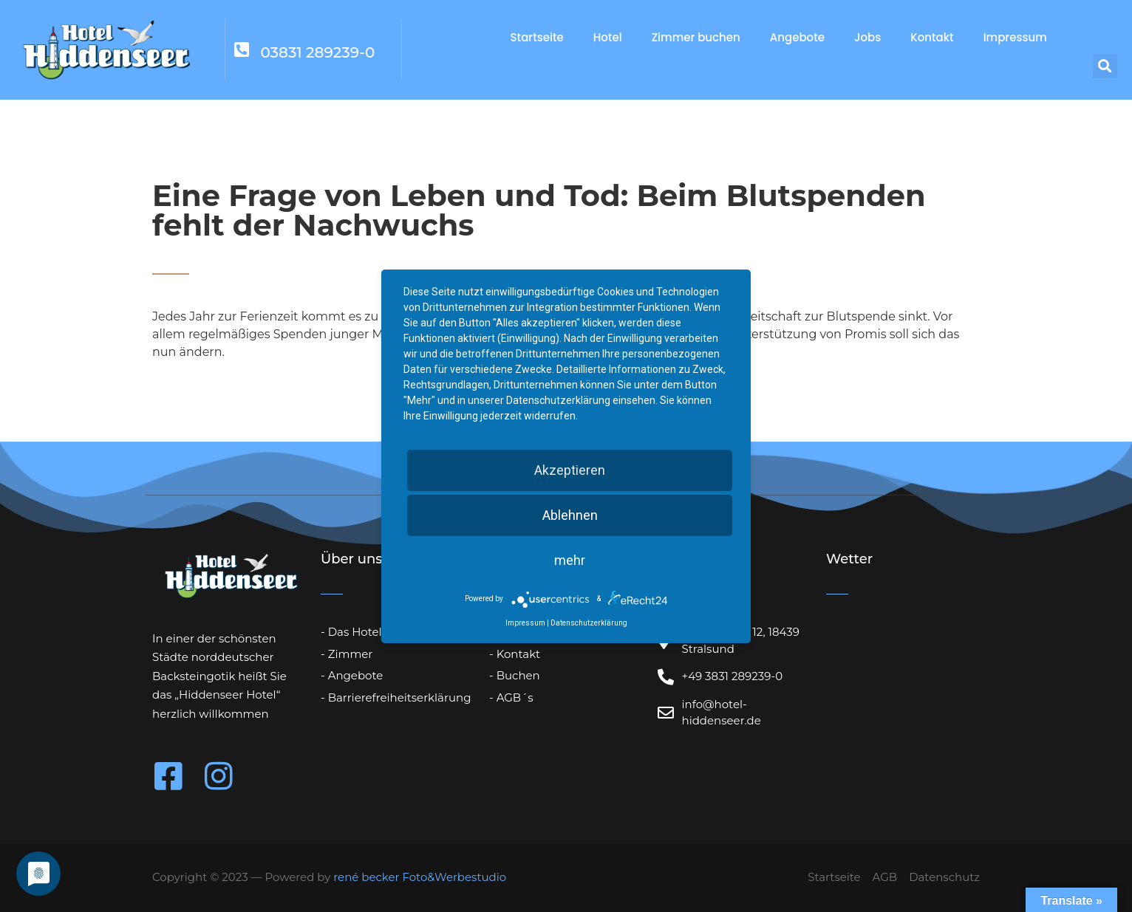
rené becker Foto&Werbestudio (419, 877)
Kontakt (931, 37)
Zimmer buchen (696, 37)
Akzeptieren (569, 470)
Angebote (797, 37)
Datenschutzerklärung (588, 623)
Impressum (1015, 37)
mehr (569, 560)
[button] (1105, 66)
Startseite (537, 37)
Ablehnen (570, 515)
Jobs (867, 37)
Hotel (607, 37)
